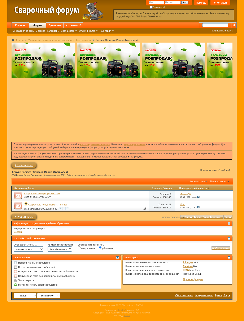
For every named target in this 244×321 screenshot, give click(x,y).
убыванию (106, 248)
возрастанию (87, 248)
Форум (37, 25)
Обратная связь (184, 295)
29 (170, 204)
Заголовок (20, 188)
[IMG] (186, 270)
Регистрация (220, 2)
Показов (167, 188)
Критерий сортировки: (61, 244)
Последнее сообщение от (194, 188)
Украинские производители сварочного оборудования (59, 40)
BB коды (188, 262)
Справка (40, 31)
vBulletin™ (121, 310)
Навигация (105, 31)
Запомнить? (157, 7)
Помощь (201, 2)
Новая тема (24, 165)
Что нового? (73, 25)
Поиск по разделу (218, 181)
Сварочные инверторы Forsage (42, 193)
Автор (31, 188)
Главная (20, 25)
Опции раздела (197, 181)
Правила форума (193, 279)
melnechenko (31, 208)
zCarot (127, 315)
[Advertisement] (122, 109)
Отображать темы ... (25, 244)
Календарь (53, 31)
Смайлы (188, 266)
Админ (28, 196)
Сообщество (67, 31)
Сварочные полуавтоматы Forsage (47, 204)
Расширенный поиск (221, 30)
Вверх (228, 217)
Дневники (55, 25)
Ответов (156, 188)
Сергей (18, 231)
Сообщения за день (23, 31)
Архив (218, 295)
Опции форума (87, 31)
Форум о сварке (204, 295)
